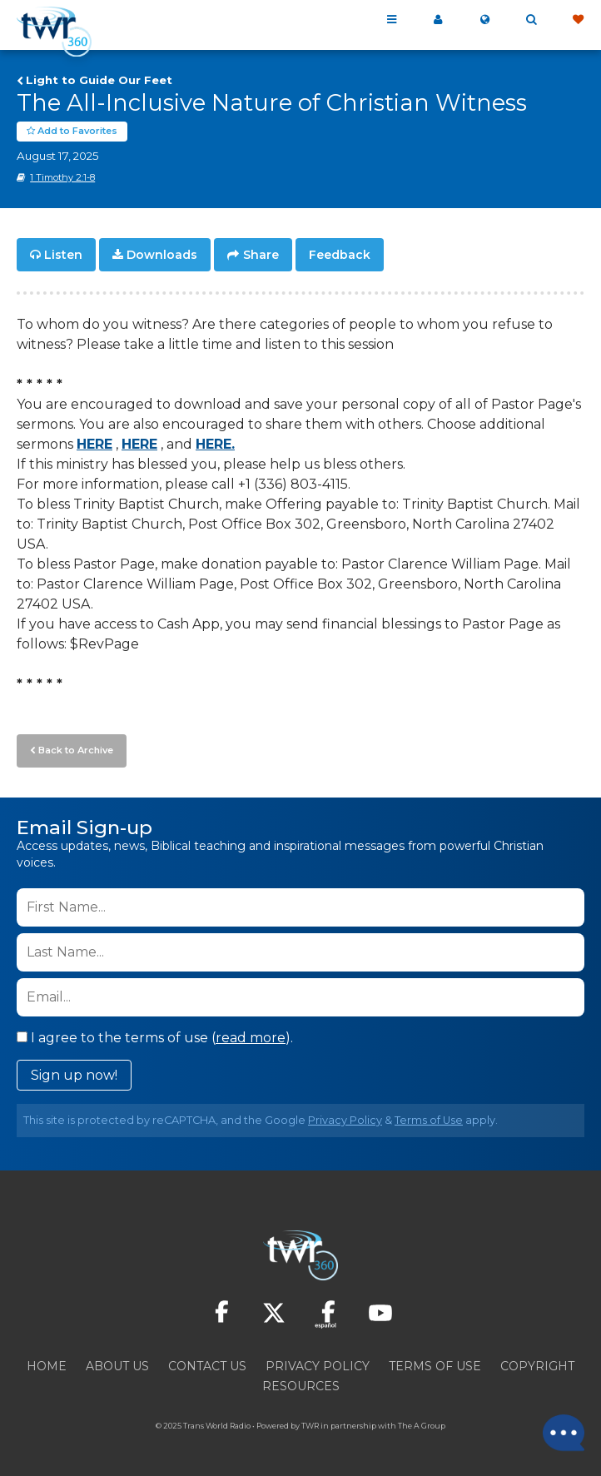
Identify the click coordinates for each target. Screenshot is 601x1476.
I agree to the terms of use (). (155, 1038)
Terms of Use (429, 1120)
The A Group (421, 1425)
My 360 (438, 20)
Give (578, 20)
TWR (310, 1425)
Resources (301, 1386)
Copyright (537, 1366)
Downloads (162, 254)
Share (261, 254)
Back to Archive (75, 750)
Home (47, 1366)
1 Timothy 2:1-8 (62, 177)
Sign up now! (74, 1075)
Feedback (339, 254)
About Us (117, 1366)
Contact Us (207, 1366)
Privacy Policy (345, 1120)
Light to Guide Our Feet (99, 80)
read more (251, 1038)
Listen (63, 254)
